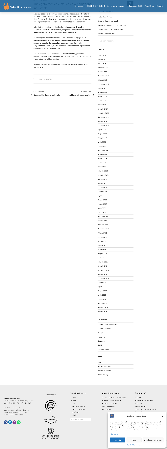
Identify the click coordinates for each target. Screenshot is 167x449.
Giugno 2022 (102, 200)
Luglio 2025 (102, 88)
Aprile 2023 (102, 163)
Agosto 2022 (102, 191)
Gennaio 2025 (103, 109)
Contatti (159, 6)
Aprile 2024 (102, 142)
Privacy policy (141, 445)
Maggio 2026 (102, 55)
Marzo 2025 (102, 105)
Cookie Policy (131, 445)
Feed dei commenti (104, 370)
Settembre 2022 (103, 187)
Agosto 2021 (102, 241)
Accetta (118, 440)
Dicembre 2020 (103, 270)
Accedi (100, 362)
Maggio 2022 (102, 204)
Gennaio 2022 (102, 220)
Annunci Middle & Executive (107, 325)
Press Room (149, 6)
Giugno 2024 (102, 134)
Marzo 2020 (102, 299)
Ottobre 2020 (102, 274)
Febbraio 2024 (103, 150)
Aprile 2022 (102, 208)
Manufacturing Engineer (106, 33)
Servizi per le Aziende (117, 6)
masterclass (102, 337)
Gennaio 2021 (102, 266)
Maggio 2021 (102, 254)
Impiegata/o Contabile (105, 17)
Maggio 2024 (102, 138)
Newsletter (101, 341)
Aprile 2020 (102, 295)
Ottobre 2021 (102, 233)
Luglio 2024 (102, 130)
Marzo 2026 (102, 63)
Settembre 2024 (103, 125)
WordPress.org (103, 375)
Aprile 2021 (102, 258)
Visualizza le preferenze (153, 440)
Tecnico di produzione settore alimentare (112, 25)
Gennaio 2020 (103, 307)
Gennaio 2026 (103, 72)
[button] (162, 416)
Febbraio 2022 (103, 216)
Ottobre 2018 (102, 311)
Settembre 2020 (103, 278)
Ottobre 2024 (102, 121)
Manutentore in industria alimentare (110, 29)
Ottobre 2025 (102, 80)
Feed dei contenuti (104, 366)
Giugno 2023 (102, 154)
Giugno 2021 (102, 249)
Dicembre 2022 (103, 175)
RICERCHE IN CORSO (96, 6)
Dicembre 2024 (103, 113)
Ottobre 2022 (102, 183)
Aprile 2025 (102, 101)
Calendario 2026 (135, 6)
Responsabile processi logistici (108, 21)
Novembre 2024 (103, 117)
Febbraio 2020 (103, 303)
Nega (134, 440)
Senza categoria (44, 79)
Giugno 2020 (102, 291)
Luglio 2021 (102, 245)
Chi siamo (80, 6)
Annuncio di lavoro (104, 329)
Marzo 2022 (102, 212)
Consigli (100, 333)
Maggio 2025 (102, 96)
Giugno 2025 (102, 92)
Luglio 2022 (102, 196)
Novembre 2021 (103, 229)
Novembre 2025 (103, 76)
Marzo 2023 (102, 167)
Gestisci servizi (116, 434)
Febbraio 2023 (103, 171)
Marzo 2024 (102, 146)
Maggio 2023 (102, 158)
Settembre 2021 (103, 237)
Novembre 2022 (103, 179)
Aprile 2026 (102, 59)
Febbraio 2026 (103, 68)
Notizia (100, 345)
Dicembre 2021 (103, 225)
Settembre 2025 (103, 84)
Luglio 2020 (102, 287)
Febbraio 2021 (103, 262)
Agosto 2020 (102, 282)
